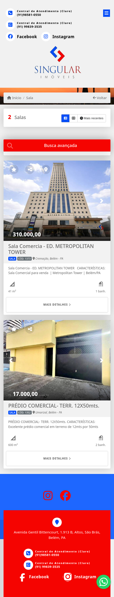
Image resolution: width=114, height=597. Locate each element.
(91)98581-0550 (29, 15)
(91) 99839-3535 (29, 26)
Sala (29, 97)
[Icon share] (21, 37)
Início (14, 97)
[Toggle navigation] (106, 12)
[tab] (57, 145)
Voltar (100, 97)
